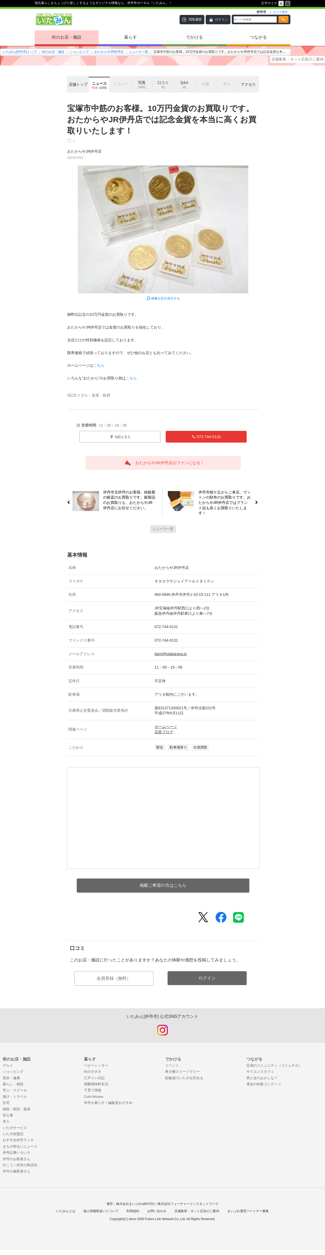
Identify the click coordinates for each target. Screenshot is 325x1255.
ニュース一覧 (138, 52)
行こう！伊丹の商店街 (20, 1165)
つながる (258, 37)
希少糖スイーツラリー (182, 1072)
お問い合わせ (156, 1211)
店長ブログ (164, 732)
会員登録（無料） (114, 978)
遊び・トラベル (15, 1097)
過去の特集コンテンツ (263, 1084)
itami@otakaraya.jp (171, 654)
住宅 (6, 1103)
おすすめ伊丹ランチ (18, 1140)
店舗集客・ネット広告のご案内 (297, 59)
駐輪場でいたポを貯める (184, 1078)
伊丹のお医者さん (16, 1159)
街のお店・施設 (67, 37)
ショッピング (79, 52)
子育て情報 (92, 1090)
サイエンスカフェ (260, 1072)
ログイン (221, 19)
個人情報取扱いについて (101, 1211)
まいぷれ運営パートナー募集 (248, 1211)
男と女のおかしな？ (262, 1078)
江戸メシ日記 (94, 1078)
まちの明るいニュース (20, 1146)
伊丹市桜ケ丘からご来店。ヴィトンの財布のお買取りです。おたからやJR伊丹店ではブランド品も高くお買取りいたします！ (226, 502)
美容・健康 (11, 1078)
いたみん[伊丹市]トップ (20, 52)
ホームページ (166, 726)
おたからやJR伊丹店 (109, 52)
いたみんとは (65, 1211)
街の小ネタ (92, 1072)
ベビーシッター (96, 1065)
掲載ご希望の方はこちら (163, 885)
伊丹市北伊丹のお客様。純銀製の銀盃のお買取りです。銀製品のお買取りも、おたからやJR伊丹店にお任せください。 (127, 500)
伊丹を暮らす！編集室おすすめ (108, 1103)
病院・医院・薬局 (16, 1109)
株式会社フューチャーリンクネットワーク (188, 1204)
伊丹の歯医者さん (16, 1171)
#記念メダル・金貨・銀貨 (88, 395)
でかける (194, 37)
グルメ (8, 1065)
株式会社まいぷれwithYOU (135, 1204)
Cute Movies (93, 1097)
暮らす (130, 37)
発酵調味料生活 (96, 1084)
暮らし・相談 (13, 1084)
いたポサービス (15, 1128)
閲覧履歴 (195, 19)
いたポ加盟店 (13, 1134)
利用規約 (133, 1211)
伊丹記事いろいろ (16, 1153)
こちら (98, 365)
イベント (172, 1065)
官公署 (8, 1115)
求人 (6, 1121)
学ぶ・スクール (15, 1090)
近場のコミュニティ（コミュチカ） (274, 1065)
